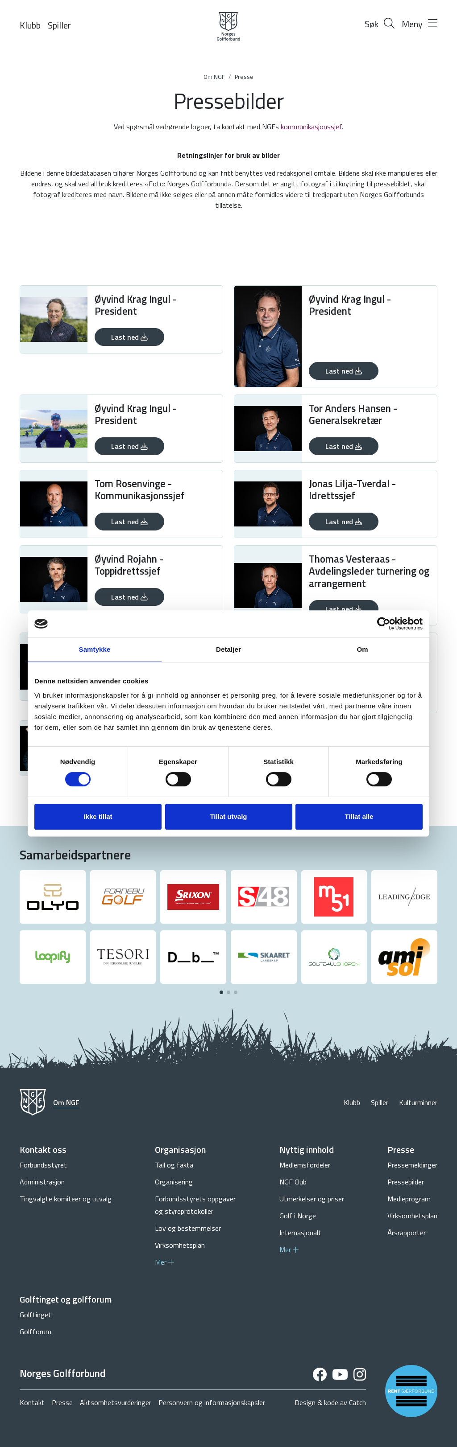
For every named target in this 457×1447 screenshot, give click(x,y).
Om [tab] (362, 649)
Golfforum (35, 1331)
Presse (244, 76)
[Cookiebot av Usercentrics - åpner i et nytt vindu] (384, 623)
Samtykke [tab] (95, 649)
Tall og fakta (174, 1164)
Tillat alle (359, 816)
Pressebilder (405, 1181)
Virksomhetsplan (180, 1245)
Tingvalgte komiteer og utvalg (66, 1198)
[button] (221, 992)
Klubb (30, 25)
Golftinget (35, 1314)
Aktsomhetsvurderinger (115, 1402)
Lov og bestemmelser (188, 1228)
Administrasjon (42, 1181)
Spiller (59, 25)
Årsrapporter (406, 1232)
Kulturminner (418, 1102)
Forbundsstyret (43, 1164)
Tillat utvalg (228, 816)
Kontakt (32, 1402)
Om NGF (214, 76)
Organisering (174, 1181)
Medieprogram (409, 1198)
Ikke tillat (97, 816)
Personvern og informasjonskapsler (211, 1402)
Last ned (129, 337)
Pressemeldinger (412, 1164)
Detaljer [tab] (228, 649)
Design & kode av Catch (330, 1402)
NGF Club (293, 1181)
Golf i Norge (297, 1215)
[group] (53, 897)
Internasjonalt (300, 1232)
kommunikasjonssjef (311, 126)
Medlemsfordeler (304, 1164)
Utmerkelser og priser (311, 1198)
